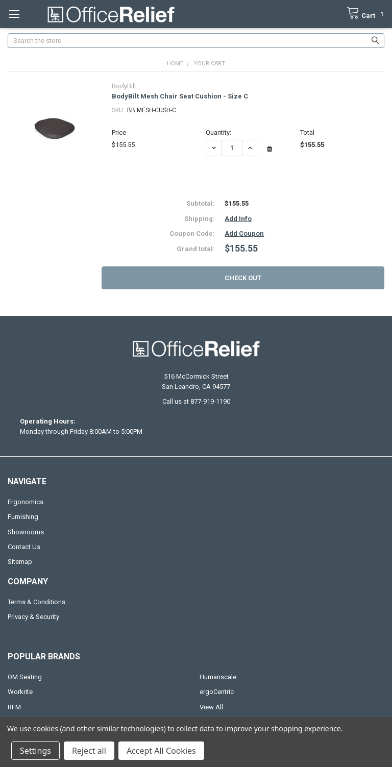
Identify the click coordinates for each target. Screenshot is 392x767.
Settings (35, 750)
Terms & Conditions (36, 602)
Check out (243, 278)
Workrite (20, 692)
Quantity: (218, 132)
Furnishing (23, 517)
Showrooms (26, 532)
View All (211, 707)
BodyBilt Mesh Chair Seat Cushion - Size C (180, 96)
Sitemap (20, 561)
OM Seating (25, 677)
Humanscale (218, 677)
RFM (14, 707)
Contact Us (24, 547)
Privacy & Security (33, 617)
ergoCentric (217, 692)
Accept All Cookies (161, 750)
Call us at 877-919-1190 (196, 401)
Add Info (238, 218)
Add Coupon (244, 233)
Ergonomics (25, 502)
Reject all (89, 750)
